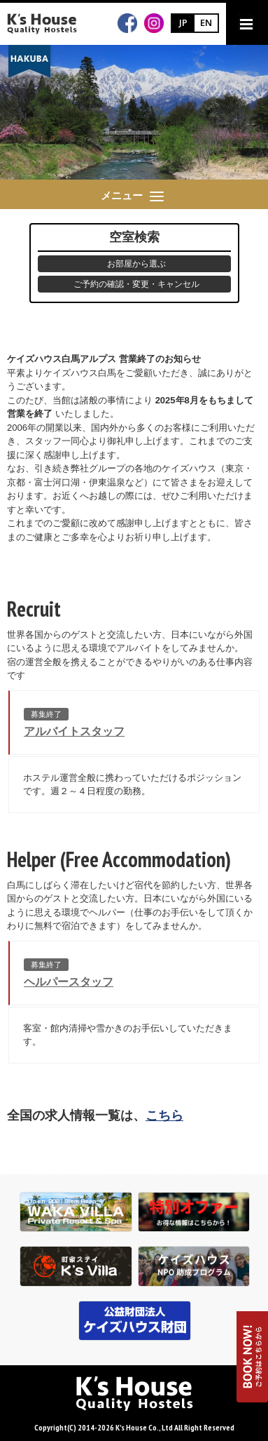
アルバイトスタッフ (74, 731)
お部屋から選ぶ (136, 264)
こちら (164, 1115)
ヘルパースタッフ (68, 982)
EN (206, 22)
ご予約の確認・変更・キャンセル (136, 284)
